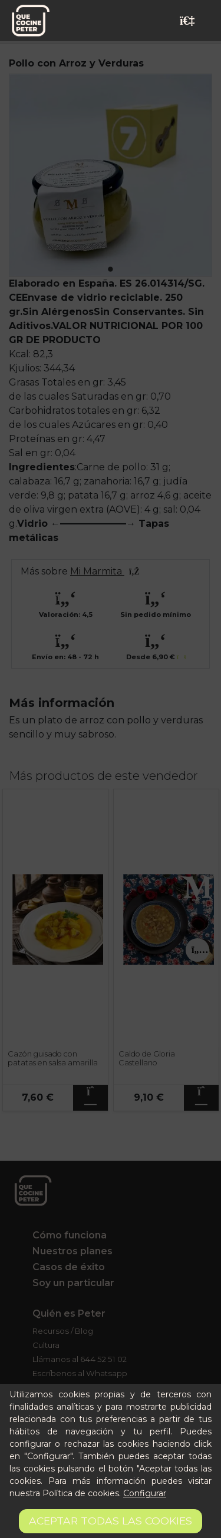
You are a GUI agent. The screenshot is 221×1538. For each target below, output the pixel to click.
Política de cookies (80, 1493)
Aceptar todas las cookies (110, 1520)
